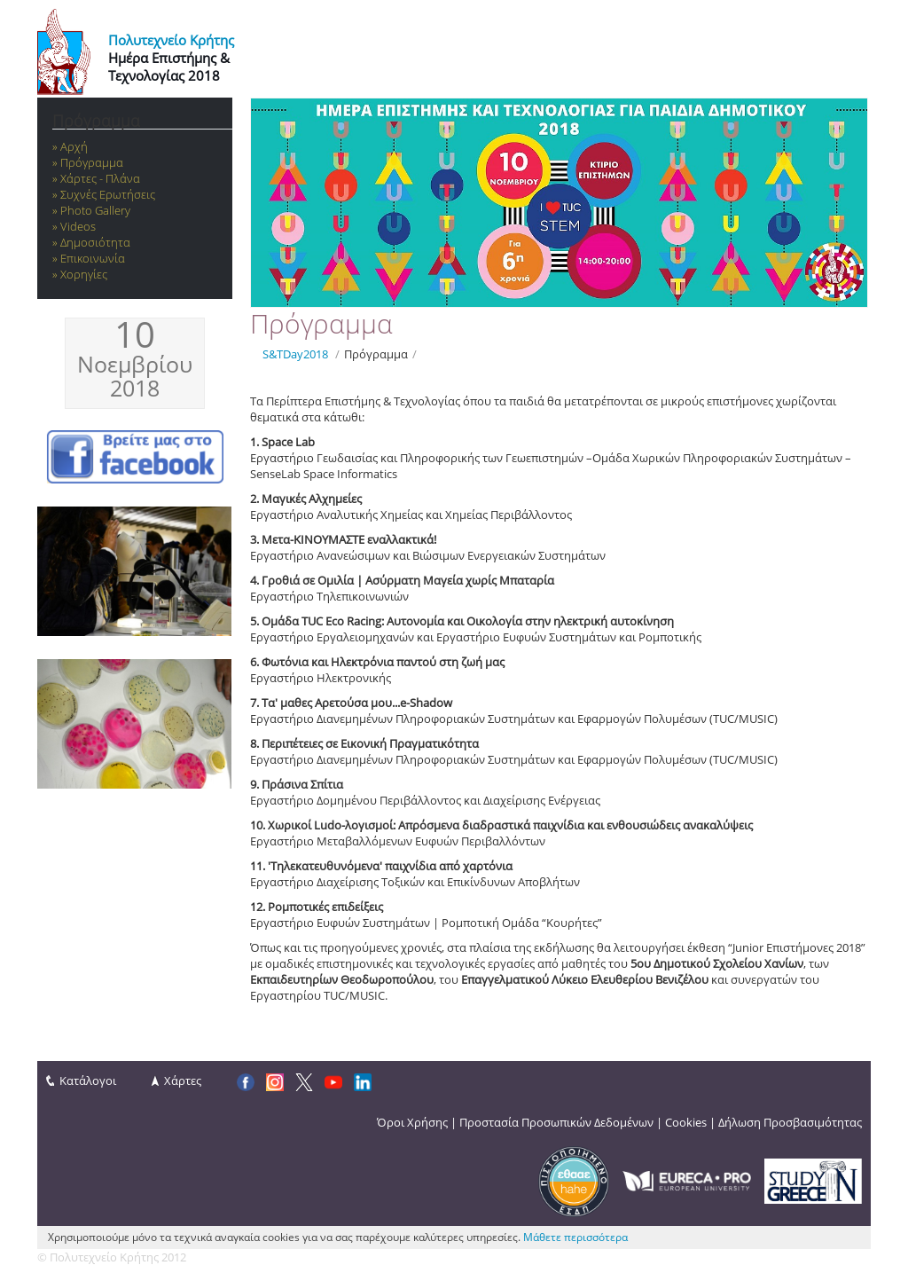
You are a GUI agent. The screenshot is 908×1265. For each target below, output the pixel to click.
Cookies (686, 1122)
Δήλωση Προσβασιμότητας (790, 1122)
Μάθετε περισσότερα (575, 1237)
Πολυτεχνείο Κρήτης (171, 40)
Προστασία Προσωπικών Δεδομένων (556, 1122)
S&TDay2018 (295, 354)
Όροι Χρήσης (412, 1122)
